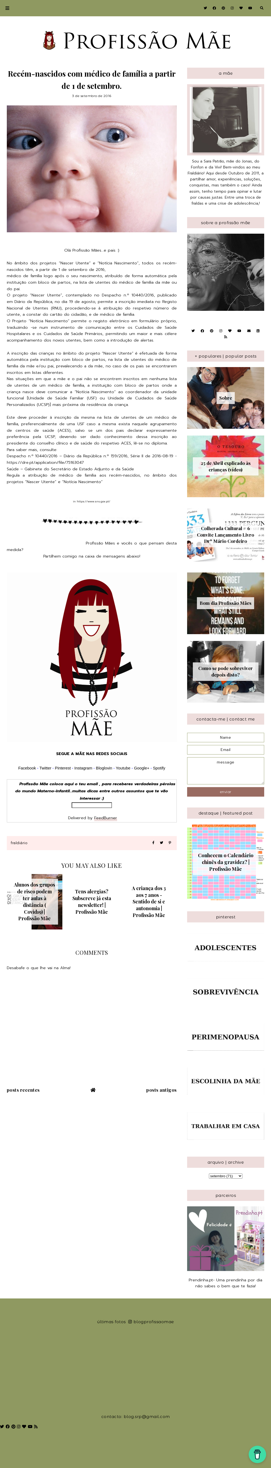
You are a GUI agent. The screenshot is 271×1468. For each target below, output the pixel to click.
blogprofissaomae (151, 1321)
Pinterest (63, 768)
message (225, 770)
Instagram (83, 768)
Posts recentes (23, 1090)
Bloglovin (104, 768)
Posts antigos (161, 1090)
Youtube (123, 768)
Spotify (159, 768)
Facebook (27, 768)
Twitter (45, 768)
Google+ (141, 768)
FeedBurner (105, 818)
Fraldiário (19, 843)
